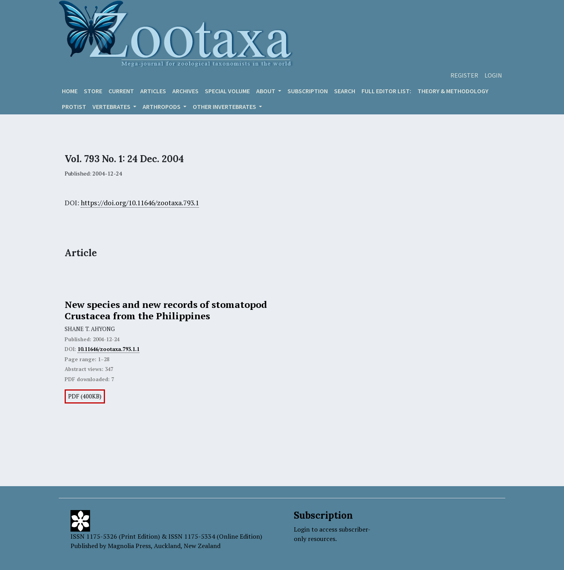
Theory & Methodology (453, 91)
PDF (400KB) (84, 396)
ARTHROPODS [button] (162, 106)
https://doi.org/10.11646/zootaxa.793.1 (140, 202)
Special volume (227, 91)
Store (93, 91)
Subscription (307, 91)
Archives (185, 91)
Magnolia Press (129, 545)
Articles (153, 91)
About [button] (266, 91)
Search (344, 91)
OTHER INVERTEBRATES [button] (225, 106)
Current (121, 91)
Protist (74, 106)
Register (464, 75)
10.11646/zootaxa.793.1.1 (108, 349)
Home (70, 91)
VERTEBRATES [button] (112, 106)
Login (493, 75)
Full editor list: (386, 91)
